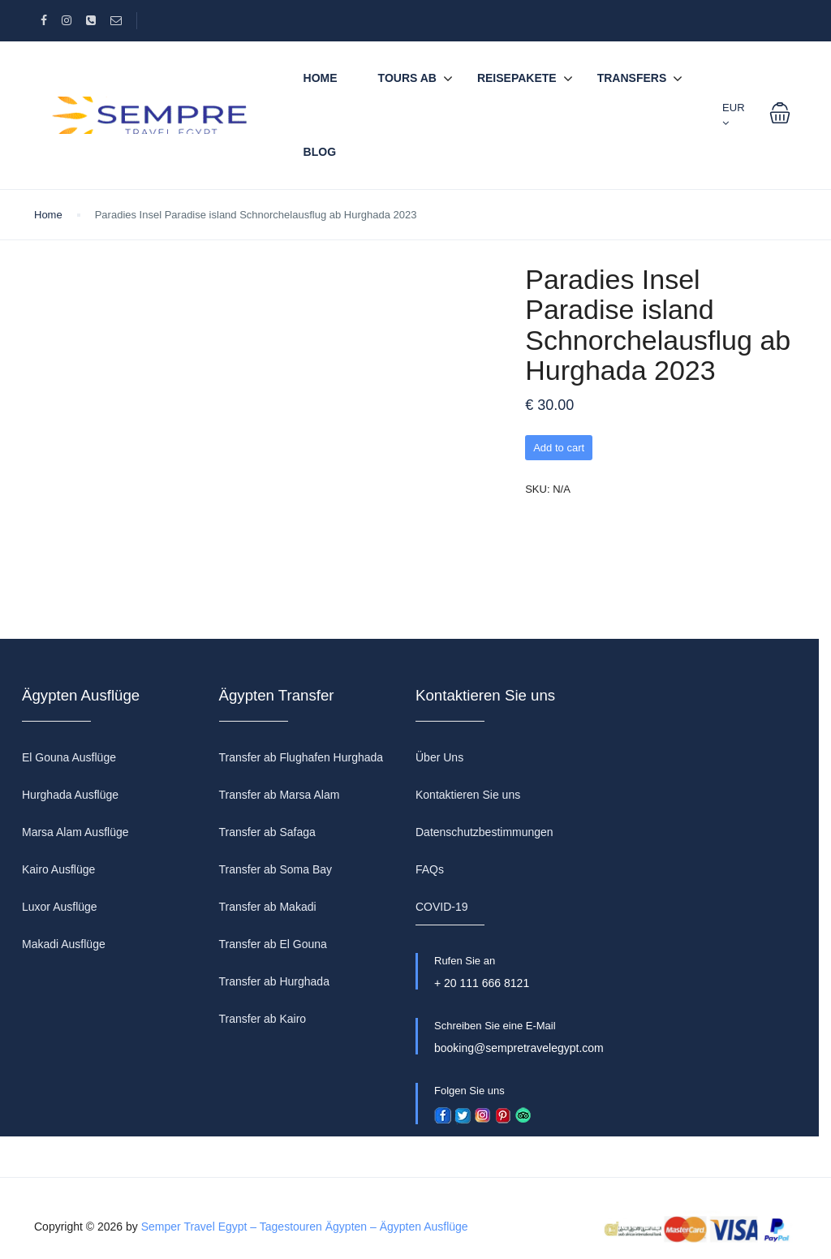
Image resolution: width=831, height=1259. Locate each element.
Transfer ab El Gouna (273, 944)
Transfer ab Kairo (263, 1018)
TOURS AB (407, 77)
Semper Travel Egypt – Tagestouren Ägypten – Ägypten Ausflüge (304, 1226)
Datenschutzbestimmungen (484, 832)
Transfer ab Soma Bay (276, 869)
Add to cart (558, 448)
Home (321, 77)
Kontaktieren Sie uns (468, 794)
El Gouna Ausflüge (69, 757)
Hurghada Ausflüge (70, 794)
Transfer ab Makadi (267, 906)
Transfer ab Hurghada (274, 981)
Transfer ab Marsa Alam (279, 794)
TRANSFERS (632, 77)
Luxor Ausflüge (59, 906)
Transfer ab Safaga (267, 832)
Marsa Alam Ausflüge (75, 832)
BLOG (320, 151)
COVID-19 (442, 906)
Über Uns (439, 757)
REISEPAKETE (517, 77)
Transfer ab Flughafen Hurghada (301, 757)
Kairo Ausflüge (58, 869)
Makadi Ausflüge (63, 944)
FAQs (430, 869)
